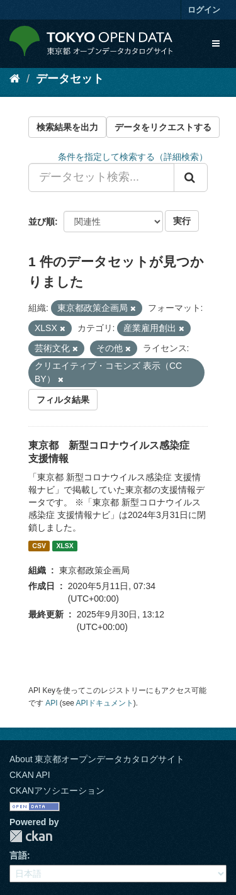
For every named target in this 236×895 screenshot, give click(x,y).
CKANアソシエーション (56, 790)
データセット (70, 78)
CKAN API (29, 775)
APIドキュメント (104, 703)
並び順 (41, 222)
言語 (18, 855)
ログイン (204, 9)
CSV (39, 545)
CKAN (30, 836)
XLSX (64, 545)
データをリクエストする (163, 127)
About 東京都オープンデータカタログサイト (96, 759)
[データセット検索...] (101, 177)
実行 (182, 221)
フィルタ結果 (63, 400)
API (51, 703)
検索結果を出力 (67, 127)
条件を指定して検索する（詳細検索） (133, 157)
